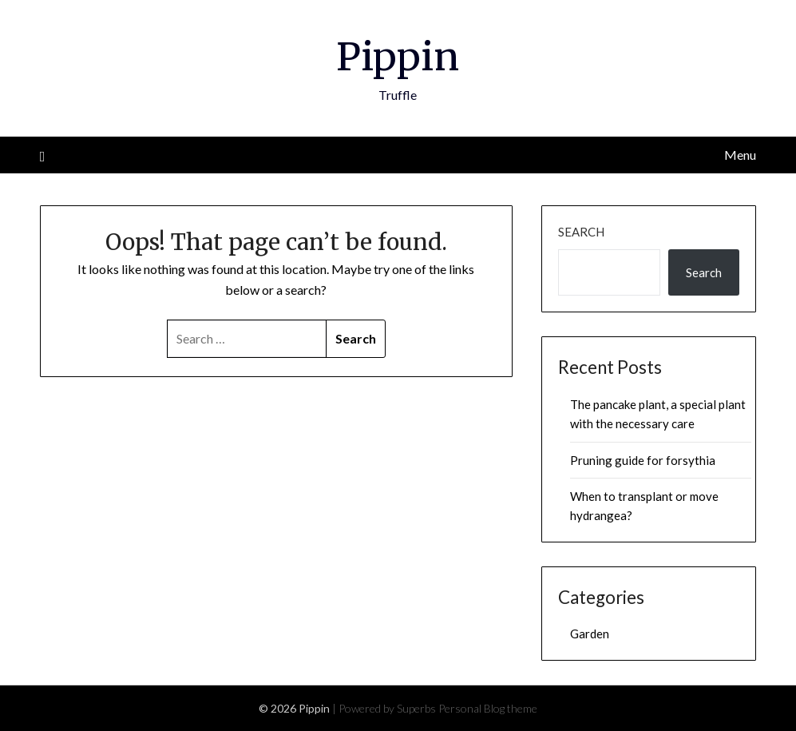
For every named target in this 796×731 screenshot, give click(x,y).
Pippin (397, 57)
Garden (589, 633)
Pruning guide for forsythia (642, 460)
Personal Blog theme (487, 708)
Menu (740, 154)
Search (581, 231)
